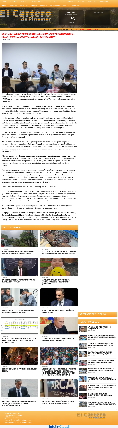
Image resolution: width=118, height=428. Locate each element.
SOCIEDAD (43, 5)
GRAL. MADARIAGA (36, 1)
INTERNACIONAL (103, 1)
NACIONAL (81, 1)
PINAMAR (24, 1)
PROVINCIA (91, 1)
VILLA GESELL (50, 1)
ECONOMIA (61, 1)
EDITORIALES (13, 1)
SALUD (3, 5)
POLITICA (71, 1)
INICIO (3, 1)
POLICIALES (13, 5)
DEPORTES (24, 5)
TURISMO (33, 5)
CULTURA (66, 5)
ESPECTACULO (55, 5)
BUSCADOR (76, 5)
